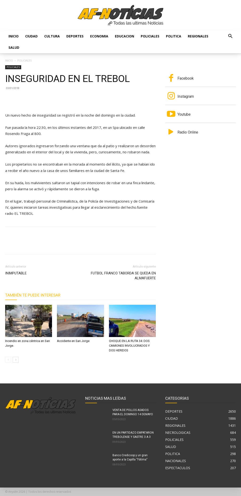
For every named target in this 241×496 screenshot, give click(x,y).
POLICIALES (150, 36)
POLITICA (173, 36)
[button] (230, 36)
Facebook (185, 78)
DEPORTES (75, 36)
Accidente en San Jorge (73, 341)
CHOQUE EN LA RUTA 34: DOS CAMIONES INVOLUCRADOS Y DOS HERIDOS (129, 345)
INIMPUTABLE (16, 273)
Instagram (185, 96)
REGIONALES (198, 36)
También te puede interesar (32, 295)
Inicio (13, 36)
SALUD (13, 47)
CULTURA (52, 36)
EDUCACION (124, 36)
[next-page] (16, 360)
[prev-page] (8, 360)
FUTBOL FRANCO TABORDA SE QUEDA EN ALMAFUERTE (123, 275)
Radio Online (187, 132)
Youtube (184, 114)
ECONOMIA (99, 36)
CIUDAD (31, 36)
